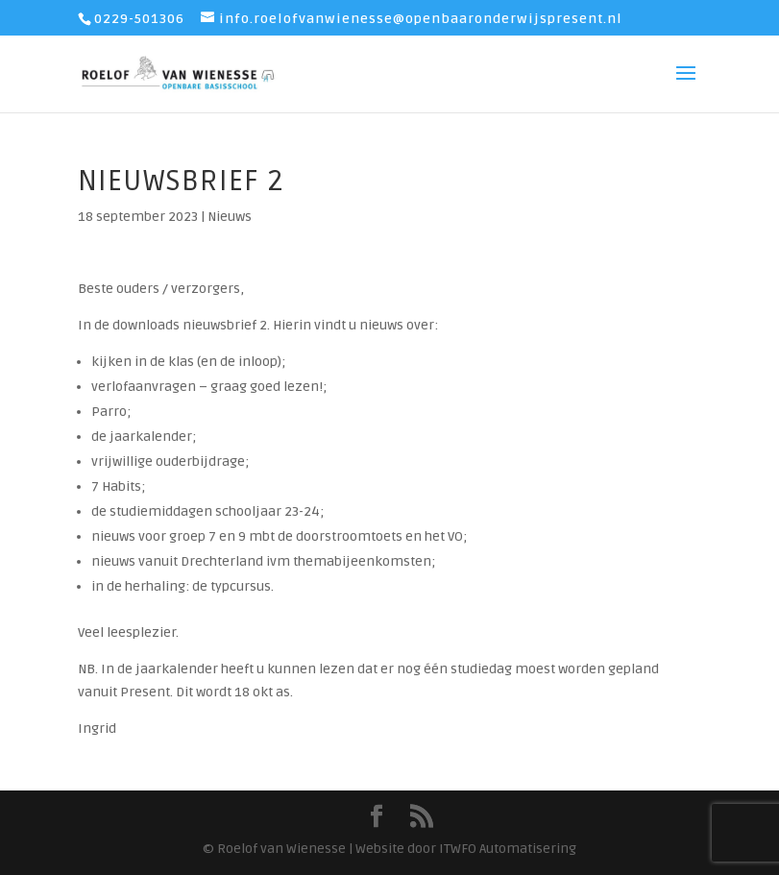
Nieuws (229, 216)
